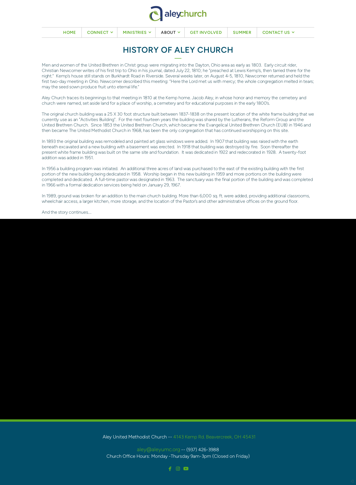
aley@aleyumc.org (158, 449)
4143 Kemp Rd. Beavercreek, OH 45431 (214, 437)
